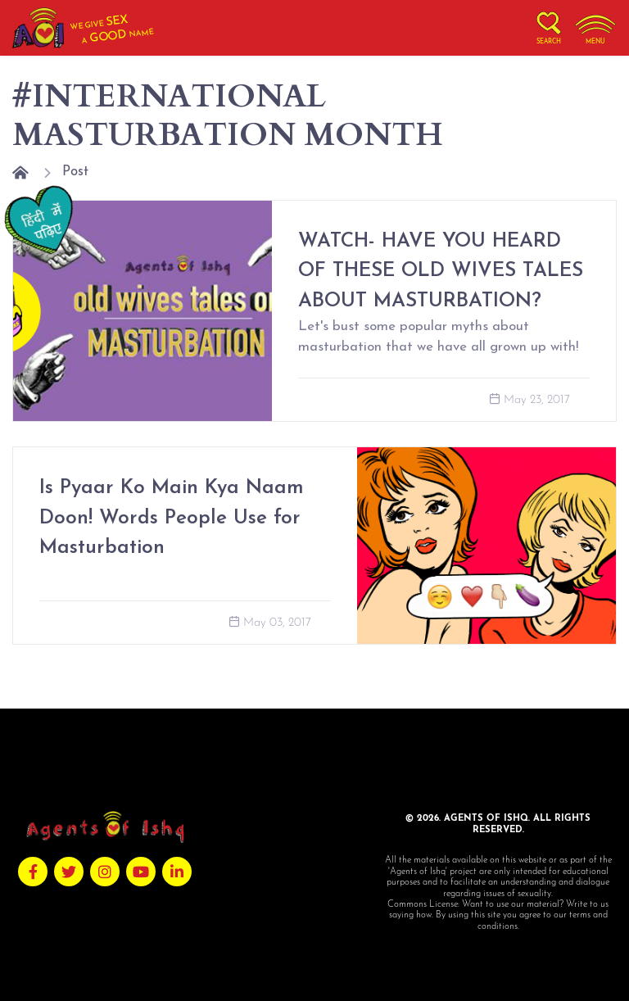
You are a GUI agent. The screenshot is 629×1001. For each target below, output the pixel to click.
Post (75, 172)
